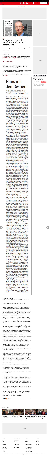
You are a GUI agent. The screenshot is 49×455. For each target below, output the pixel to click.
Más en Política (5, 407)
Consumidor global (17, 445)
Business (4, 440)
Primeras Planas (5, 450)
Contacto (26, 441)
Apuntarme (44, 81)
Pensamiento (5, 444)
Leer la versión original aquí (7, 61)
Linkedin (37, 441)
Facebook (37, 438)
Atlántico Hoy (16, 444)
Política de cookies (28, 445)
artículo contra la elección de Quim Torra (10, 57)
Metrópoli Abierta (17, 438)
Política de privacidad (28, 444)
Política (4, 38)
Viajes (3, 445)
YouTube (37, 444)
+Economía (4, 447)
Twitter (37, 440)
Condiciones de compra (29, 450)
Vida (3, 441)
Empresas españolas (28, 448)
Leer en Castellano (2, 4)
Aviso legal (27, 440)
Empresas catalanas (28, 447)
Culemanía (15, 441)
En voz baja (4, 451)
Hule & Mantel (16, 447)
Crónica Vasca (16, 440)
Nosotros (26, 438)
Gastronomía (5, 448)
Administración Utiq (28, 451)
